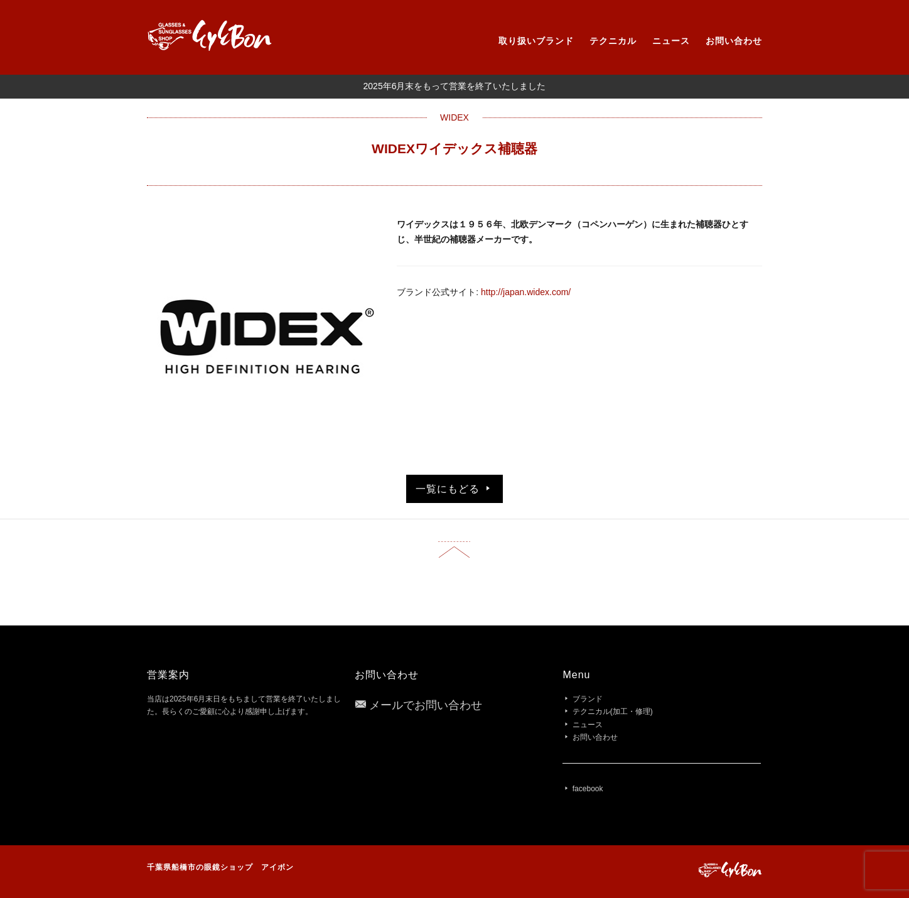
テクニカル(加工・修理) (613, 711)
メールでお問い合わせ (425, 705)
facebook (588, 788)
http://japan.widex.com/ (526, 292)
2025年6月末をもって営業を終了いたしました (454, 86)
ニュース (671, 41)
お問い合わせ (734, 41)
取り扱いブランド (536, 41)
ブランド (588, 699)
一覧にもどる (454, 488)
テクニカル (613, 41)
